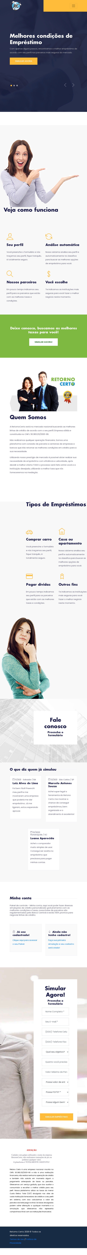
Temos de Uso (17, 1239)
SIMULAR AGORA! (43, 342)
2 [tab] (14, 85)
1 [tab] (11, 85)
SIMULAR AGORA (23, 61)
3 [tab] (17, 85)
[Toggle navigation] (73, 5)
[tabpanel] (43, 49)
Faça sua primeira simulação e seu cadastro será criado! (61, 944)
